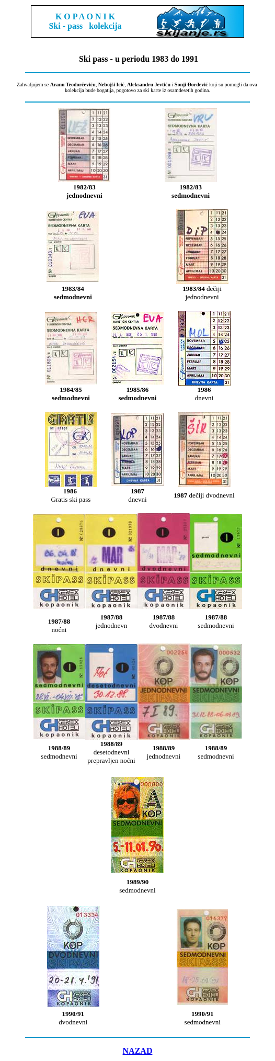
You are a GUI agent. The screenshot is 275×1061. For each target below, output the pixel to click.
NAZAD (138, 1050)
